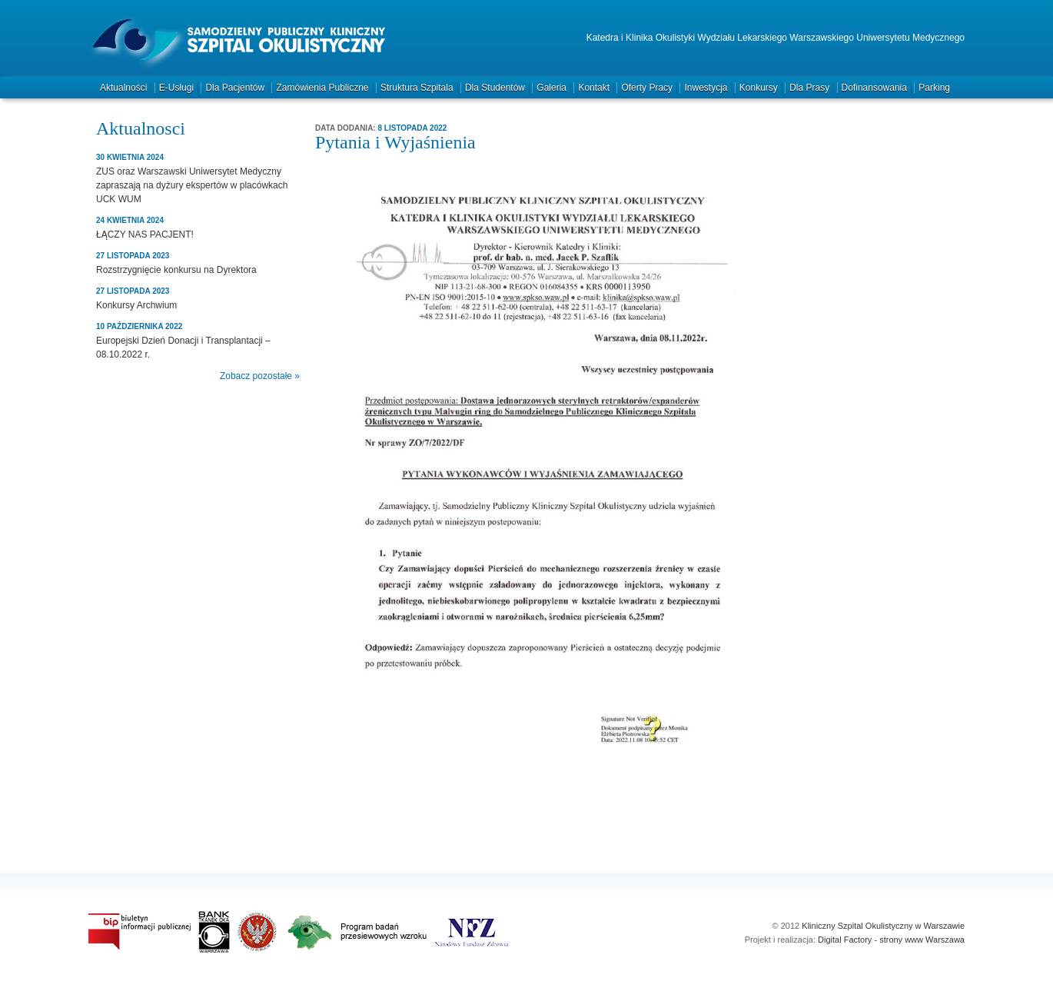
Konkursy (758, 87)
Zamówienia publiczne (322, 87)
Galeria (551, 87)
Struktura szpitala (416, 87)
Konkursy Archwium (136, 305)
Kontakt (594, 87)
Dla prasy (809, 87)
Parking (934, 87)
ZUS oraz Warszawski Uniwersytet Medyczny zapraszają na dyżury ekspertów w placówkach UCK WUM (191, 185)
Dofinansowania (874, 87)
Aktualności (123, 87)
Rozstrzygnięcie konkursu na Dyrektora (176, 269)
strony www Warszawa (922, 939)
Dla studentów (495, 87)
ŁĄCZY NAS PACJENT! (145, 234)
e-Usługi (176, 87)
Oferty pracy (647, 87)
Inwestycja (705, 87)
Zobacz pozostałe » (260, 376)
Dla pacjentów (234, 87)
